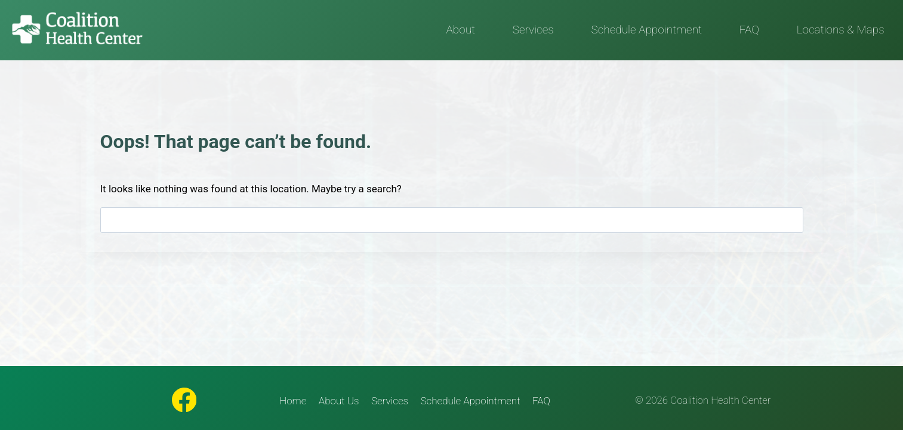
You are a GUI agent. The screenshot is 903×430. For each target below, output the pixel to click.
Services (533, 29)
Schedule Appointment (646, 29)
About (460, 29)
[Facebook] (184, 400)
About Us (339, 401)
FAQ (749, 29)
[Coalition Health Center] (77, 29)
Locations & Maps (840, 29)
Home (292, 401)
